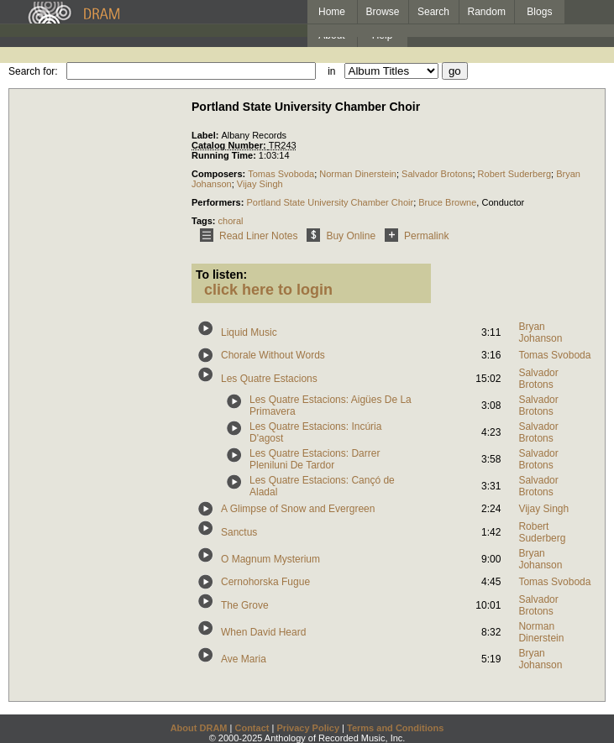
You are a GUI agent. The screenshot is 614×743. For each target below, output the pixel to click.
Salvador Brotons (436, 174)
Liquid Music (249, 332)
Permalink (414, 236)
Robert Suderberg (514, 174)
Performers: (219, 202)
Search (433, 12)
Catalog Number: (230, 145)
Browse (383, 12)
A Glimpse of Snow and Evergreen (298, 509)
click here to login (268, 289)
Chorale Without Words (273, 355)
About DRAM (199, 728)
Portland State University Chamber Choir (329, 202)
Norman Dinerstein (357, 174)
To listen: (221, 274)
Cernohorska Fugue (265, 582)
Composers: (220, 174)
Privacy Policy (307, 728)
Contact (251, 728)
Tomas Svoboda (281, 174)
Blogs (539, 12)
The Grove (245, 605)
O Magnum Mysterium (270, 559)
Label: (206, 135)
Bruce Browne (447, 202)
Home (331, 12)
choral (231, 221)
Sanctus (239, 532)
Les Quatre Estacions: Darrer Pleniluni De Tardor (314, 459)
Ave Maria (243, 659)
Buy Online (338, 236)
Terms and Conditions (395, 728)
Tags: (205, 221)
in (331, 71)
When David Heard (263, 632)
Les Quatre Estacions (269, 379)
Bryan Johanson (540, 332)
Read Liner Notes (245, 236)
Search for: (33, 71)
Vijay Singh (260, 184)
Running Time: (225, 155)
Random (487, 12)
